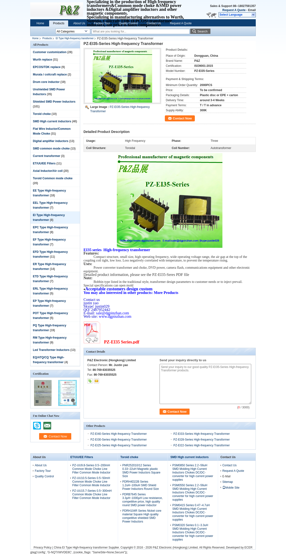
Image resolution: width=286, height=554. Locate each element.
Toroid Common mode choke (52, 178)
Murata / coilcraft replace (50, 74)
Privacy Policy (43, 547)
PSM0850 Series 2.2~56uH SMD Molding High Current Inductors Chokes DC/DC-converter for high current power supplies (192, 472)
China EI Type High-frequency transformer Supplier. (87, 547)
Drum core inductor (46, 82)
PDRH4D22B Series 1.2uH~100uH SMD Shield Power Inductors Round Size (140, 485)
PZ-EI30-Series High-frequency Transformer (118, 439)
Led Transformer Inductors (51, 350)
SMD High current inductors (52, 121)
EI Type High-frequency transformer (75, 38)
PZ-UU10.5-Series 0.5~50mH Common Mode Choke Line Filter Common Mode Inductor (91, 481)
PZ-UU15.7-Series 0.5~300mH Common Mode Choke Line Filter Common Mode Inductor (92, 494)
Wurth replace (42, 59)
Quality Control (128, 23)
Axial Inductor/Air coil (48, 171)
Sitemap (227, 482)
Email (252, 10)
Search (202, 31)
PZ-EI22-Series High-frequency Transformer (201, 445)
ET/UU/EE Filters (44, 163)
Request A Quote (233, 10)
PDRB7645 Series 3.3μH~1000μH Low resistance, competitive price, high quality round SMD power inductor (142, 500)
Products (58, 23)
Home (40, 23)
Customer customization (49, 52)
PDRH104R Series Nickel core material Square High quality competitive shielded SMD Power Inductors (141, 516)
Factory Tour (102, 23)
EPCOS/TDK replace (46, 67)
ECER (248, 547)
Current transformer (46, 156)
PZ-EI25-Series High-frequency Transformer (118, 445)
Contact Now (182, 118)
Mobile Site (230, 487)
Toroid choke (42, 114)
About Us (79, 23)
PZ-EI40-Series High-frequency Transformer (118, 434)
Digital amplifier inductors (50, 141)
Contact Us (154, 23)
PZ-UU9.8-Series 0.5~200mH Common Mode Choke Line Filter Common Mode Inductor (91, 469)
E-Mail (226, 476)
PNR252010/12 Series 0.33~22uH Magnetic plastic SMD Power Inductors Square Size (141, 471)
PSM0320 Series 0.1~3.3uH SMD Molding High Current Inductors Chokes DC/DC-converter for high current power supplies (192, 532)
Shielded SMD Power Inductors (54, 101)
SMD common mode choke (51, 148)
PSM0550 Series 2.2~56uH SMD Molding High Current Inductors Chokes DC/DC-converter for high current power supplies (192, 492)
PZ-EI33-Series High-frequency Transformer (201, 434)
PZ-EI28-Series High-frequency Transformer (201, 439)
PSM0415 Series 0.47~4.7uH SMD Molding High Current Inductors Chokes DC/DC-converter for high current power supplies (192, 512)
